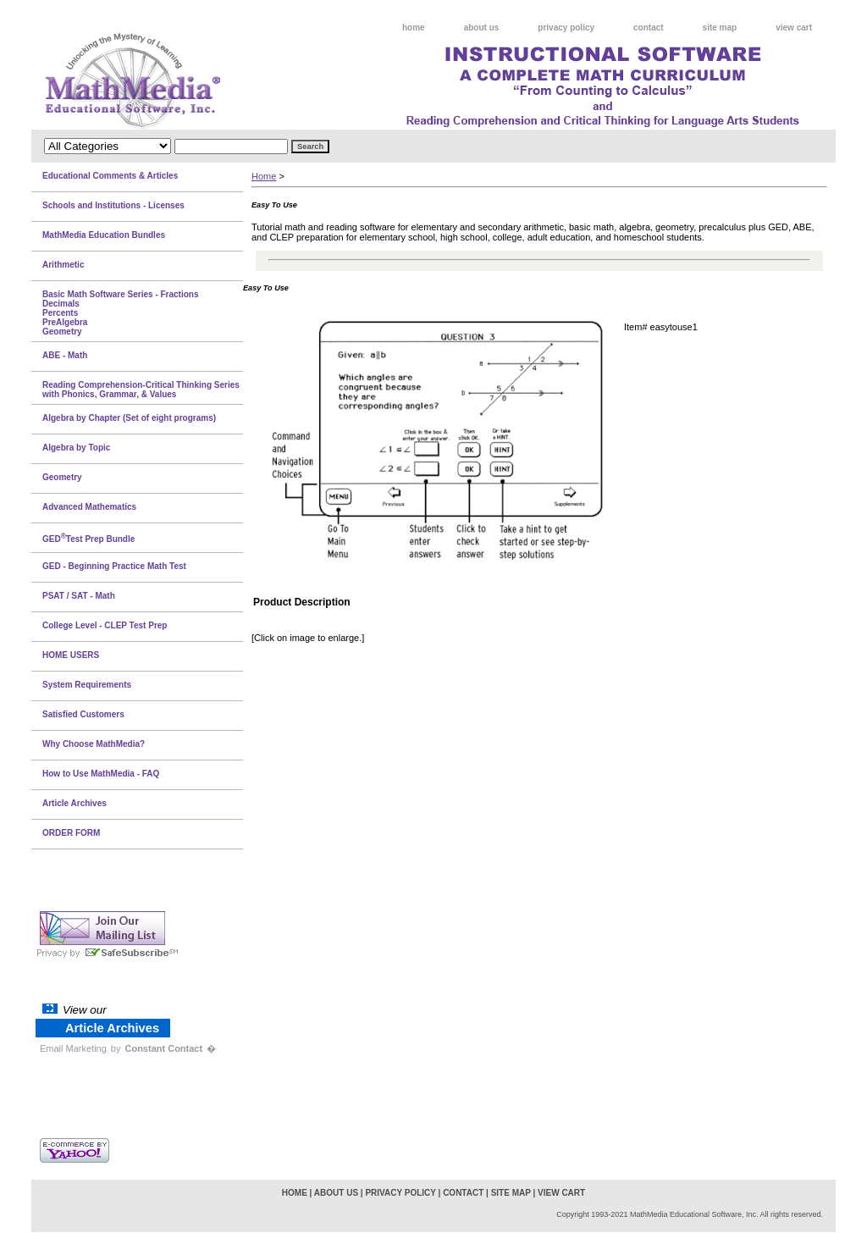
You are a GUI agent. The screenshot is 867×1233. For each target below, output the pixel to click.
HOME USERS (70, 655)
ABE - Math (64, 355)
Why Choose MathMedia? (93, 744)
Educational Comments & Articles (110, 175)
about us (482, 27)
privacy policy (566, 27)
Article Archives (74, 803)
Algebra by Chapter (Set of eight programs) (129, 418)
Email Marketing (73, 1048)
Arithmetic (63, 264)
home (413, 27)
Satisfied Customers (83, 714)
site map (720, 27)
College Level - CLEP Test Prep (104, 625)
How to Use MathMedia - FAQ (100, 773)
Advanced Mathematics (89, 506)
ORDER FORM (71, 833)
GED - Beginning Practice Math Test (114, 566)
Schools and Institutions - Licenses (113, 205)
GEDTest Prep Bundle (88, 538)
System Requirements (86, 684)
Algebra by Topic (76, 447)
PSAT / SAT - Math (78, 595)
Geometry (62, 477)
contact (648, 27)
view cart (794, 27)
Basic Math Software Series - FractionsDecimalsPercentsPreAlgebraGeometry (120, 313)
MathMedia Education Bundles (103, 235)
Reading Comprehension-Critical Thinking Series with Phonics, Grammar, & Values (141, 389)
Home (263, 176)
